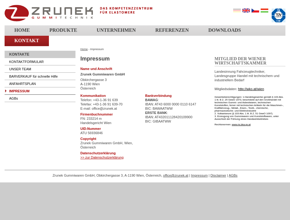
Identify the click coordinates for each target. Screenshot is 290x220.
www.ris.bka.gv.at (241, 124)
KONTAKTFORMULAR (26, 62)
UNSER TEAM (20, 69)
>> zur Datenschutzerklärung (101, 157)
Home (22, 30)
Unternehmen (116, 30)
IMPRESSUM (19, 91)
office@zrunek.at (176, 175)
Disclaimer (218, 175)
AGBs (13, 98)
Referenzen (172, 30)
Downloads (224, 30)
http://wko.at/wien (251, 89)
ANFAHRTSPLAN (22, 84)
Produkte (63, 30)
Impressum (199, 175)
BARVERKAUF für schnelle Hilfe (33, 76)
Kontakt (26, 40)
